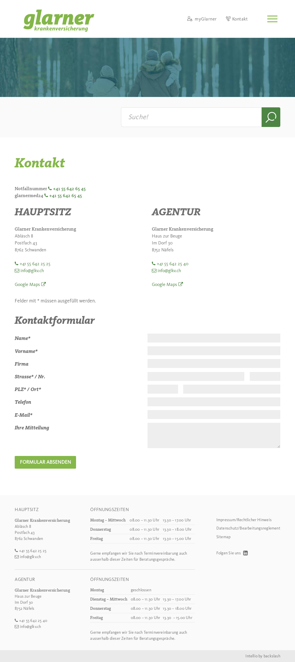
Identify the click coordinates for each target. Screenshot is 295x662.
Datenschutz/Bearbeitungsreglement (248, 528)
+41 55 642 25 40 (172, 263)
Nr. (41, 376)
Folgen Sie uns (232, 553)
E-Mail (23, 415)
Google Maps (27, 284)
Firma (22, 364)
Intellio (251, 656)
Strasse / (26, 376)
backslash (272, 656)
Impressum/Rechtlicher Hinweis (244, 519)
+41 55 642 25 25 (35, 263)
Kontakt (237, 19)
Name (22, 338)
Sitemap (223, 536)
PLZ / (22, 389)
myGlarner (202, 19)
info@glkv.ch (32, 270)
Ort (36, 389)
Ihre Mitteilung (32, 427)
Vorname (26, 351)
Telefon (23, 402)
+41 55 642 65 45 (69, 188)
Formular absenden (45, 462)
